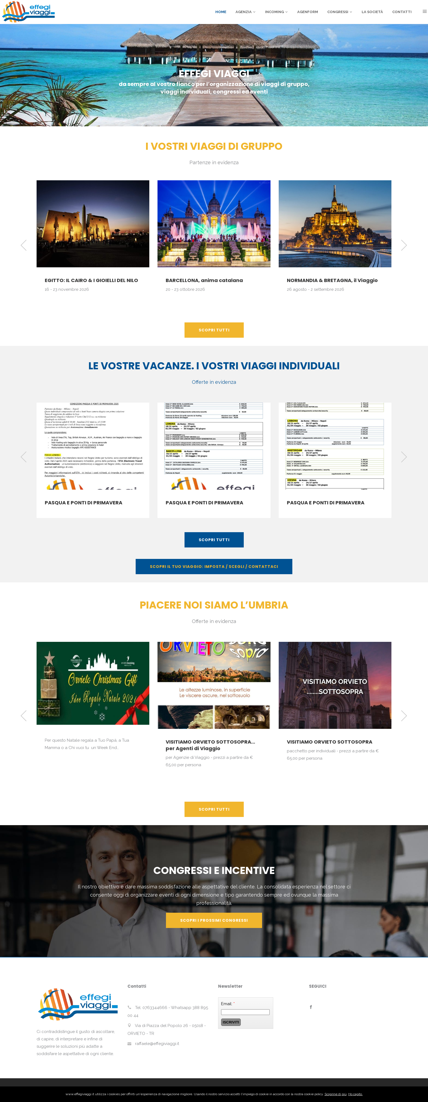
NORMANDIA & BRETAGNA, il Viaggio (332, 280)
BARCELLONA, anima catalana (204, 280)
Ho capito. (355, 1094)
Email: (228, 1003)
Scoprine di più (336, 1094)
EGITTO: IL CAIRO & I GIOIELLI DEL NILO (91, 280)
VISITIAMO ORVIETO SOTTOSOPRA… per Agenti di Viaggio (210, 745)
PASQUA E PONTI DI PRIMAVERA (83, 502)
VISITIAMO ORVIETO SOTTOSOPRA (329, 741)
